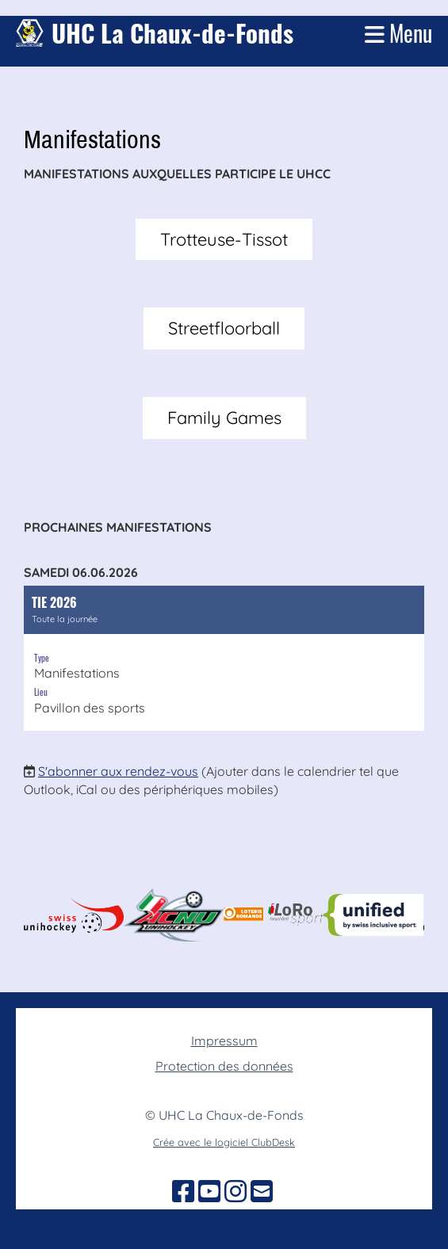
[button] (224, 658)
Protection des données (224, 1066)
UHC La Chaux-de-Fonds (172, 33)
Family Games (224, 418)
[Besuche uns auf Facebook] (183, 1191)
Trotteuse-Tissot (224, 239)
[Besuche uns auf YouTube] (209, 1191)
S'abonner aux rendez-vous (118, 771)
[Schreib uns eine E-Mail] (262, 1191)
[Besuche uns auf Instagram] (235, 1191)
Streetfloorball (224, 328)
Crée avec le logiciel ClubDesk (224, 1142)
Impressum (224, 1040)
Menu (398, 33)
